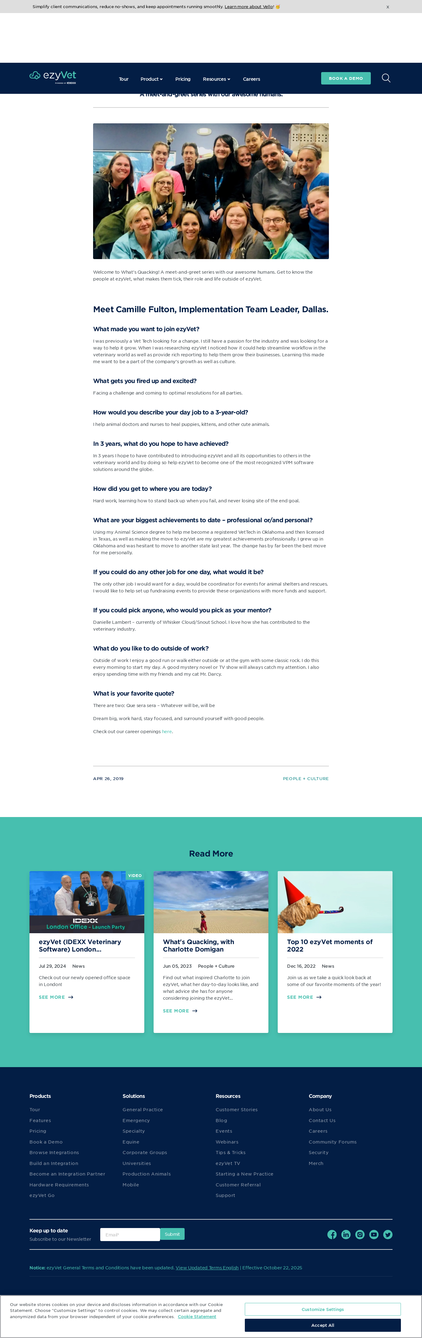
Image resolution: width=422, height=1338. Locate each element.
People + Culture (306, 778)
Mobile (131, 1184)
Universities (137, 1163)
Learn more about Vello (249, 6)
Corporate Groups (145, 1152)
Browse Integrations (54, 1152)
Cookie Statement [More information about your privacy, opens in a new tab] (197, 1316)
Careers (251, 29)
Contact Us (322, 1120)
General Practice (143, 1109)
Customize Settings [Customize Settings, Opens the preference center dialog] (323, 1309)
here (167, 731)
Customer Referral (238, 1184)
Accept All (322, 1325)
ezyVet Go (42, 1195)
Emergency (136, 1120)
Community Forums (333, 1141)
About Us (320, 1109)
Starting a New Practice (245, 1173)
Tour (123, 29)
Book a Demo (46, 1141)
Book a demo (346, 28)
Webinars (227, 1141)
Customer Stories (237, 1109)
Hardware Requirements (59, 1184)
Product (152, 29)
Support (226, 1195)
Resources (216, 29)
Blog (221, 1120)
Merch (316, 1163)
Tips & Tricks (230, 1152)
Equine (131, 1141)
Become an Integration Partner (67, 1173)
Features (40, 1120)
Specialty (134, 1131)
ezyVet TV (228, 1163)
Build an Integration (53, 1163)
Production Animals (147, 1173)
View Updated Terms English (207, 1267)
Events (224, 1131)
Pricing (183, 29)
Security (319, 1152)
